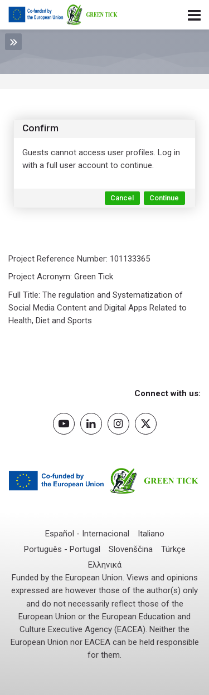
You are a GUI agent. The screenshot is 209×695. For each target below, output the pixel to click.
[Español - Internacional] (87, 534)
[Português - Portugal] (62, 549)
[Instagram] (118, 424)
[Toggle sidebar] (13, 41)
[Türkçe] (173, 549)
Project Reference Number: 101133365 (79, 259)
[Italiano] (151, 534)
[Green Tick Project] (63, 15)
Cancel (122, 198)
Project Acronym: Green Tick (60, 277)
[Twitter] (146, 424)
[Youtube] (64, 424)
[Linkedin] (91, 424)
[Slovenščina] (131, 549)
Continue (164, 198)
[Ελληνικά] (104, 565)
